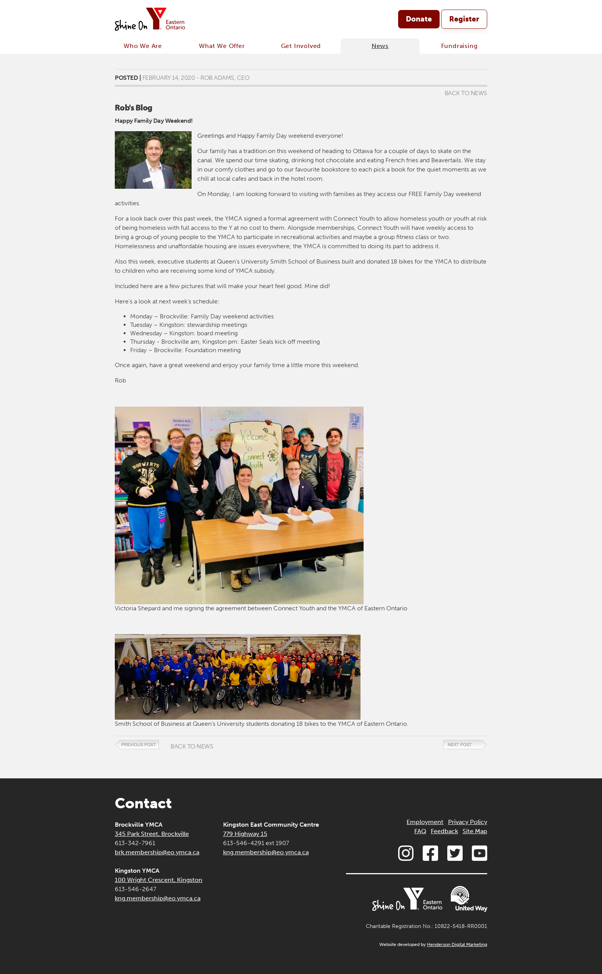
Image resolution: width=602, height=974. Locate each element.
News (380, 45)
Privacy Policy (467, 822)
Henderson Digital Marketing (457, 944)
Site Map (475, 831)
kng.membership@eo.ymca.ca (157, 898)
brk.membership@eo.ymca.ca (157, 852)
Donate (419, 19)
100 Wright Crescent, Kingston (158, 879)
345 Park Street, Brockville (152, 833)
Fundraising (459, 45)
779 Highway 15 (245, 833)
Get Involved (301, 45)
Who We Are (143, 45)
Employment (425, 822)
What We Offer (222, 45)
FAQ (420, 831)
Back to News (466, 93)
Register (464, 19)
